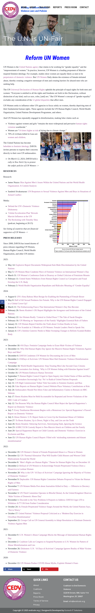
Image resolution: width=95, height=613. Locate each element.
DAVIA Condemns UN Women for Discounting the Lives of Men (47, 355)
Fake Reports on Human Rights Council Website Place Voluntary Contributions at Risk (52, 386)
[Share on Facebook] (12, 569)
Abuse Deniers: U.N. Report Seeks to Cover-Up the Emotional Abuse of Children (49, 417)
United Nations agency (29, 67)
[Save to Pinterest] (49, 569)
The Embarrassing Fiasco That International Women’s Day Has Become (48, 307)
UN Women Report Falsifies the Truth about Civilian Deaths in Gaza (47, 324)
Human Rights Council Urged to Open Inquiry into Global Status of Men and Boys (55, 376)
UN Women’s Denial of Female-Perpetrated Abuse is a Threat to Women (51, 452)
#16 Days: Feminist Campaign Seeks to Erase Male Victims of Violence (51, 345)
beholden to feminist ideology (16, 146)
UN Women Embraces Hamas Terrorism (36, 373)
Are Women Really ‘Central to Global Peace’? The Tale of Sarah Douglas (50, 317)
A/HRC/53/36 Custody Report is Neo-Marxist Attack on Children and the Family (50, 427)
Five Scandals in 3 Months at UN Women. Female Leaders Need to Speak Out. (51, 327)
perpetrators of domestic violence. (17, 77)
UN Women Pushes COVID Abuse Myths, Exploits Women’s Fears (49, 563)
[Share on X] (31, 569)
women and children (16, 137)
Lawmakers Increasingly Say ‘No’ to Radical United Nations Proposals (47, 379)
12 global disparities (41, 100)
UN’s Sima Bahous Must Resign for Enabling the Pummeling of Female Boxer (51, 296)
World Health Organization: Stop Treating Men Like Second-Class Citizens (53, 366)
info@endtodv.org (77, 601)
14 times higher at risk (28, 130)
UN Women (42, 77)
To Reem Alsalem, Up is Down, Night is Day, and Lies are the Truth (45, 420)
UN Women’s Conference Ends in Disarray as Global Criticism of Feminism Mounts (53, 275)
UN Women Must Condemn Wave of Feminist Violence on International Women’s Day (52, 272)
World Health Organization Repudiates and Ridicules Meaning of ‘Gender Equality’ (54, 285)
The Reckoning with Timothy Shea (23, 220)
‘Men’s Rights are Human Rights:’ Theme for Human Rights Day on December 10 (54, 462)
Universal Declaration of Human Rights (28, 89)
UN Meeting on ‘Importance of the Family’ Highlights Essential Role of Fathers (53, 320)
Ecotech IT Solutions (73, 610)
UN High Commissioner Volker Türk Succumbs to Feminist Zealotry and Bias (48, 383)
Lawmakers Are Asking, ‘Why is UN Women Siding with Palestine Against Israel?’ (54, 369)
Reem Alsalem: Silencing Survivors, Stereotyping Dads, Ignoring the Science (49, 424)
